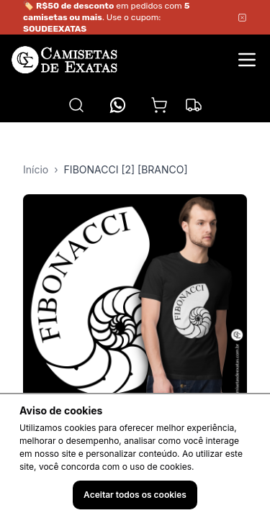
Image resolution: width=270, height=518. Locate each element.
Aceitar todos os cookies (135, 494)
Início (35, 169)
